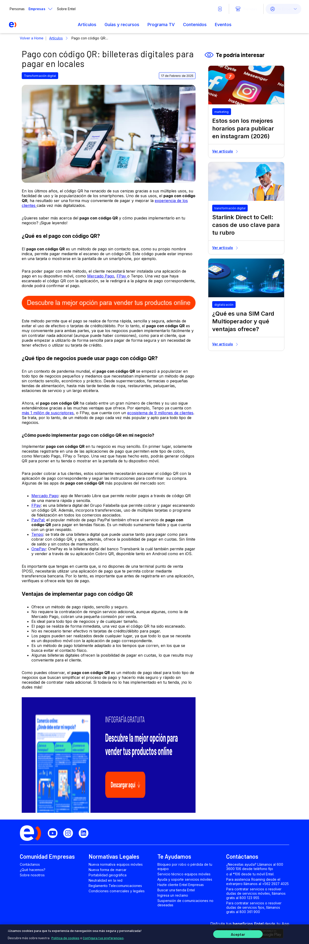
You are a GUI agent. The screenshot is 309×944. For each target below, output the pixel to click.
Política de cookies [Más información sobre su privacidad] (65, 937)
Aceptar (238, 933)
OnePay (38, 548)
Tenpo (37, 534)
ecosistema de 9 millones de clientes (160, 412)
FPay (122, 276)
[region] (154, 933)
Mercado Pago (100, 276)
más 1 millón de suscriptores (48, 412)
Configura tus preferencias (103, 937)
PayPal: (38, 519)
